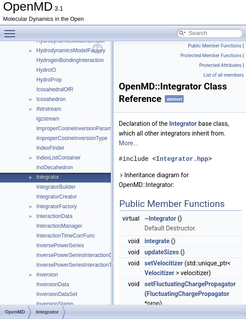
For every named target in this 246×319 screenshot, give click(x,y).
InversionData (52, 284)
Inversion (47, 275)
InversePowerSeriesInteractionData (78, 255)
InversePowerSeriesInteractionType (78, 265)
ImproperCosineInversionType (71, 138)
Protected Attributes (220, 65)
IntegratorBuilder (56, 187)
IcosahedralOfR (54, 89)
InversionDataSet (56, 294)
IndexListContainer (58, 158)
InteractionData (54, 216)
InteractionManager (59, 226)
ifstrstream (48, 109)
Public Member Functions (215, 46)
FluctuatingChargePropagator (188, 293)
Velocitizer (159, 272)
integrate (157, 241)
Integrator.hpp (182, 159)
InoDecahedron (54, 167)
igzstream (47, 119)
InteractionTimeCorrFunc (65, 236)
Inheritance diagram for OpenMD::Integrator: (154, 179)
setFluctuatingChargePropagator (190, 284)
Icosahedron (51, 99)
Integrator (47, 177)
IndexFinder (50, 148)
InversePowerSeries (60, 245)
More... (128, 143)
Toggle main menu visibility (12, 29)
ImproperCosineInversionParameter (78, 128)
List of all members (223, 75)
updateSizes (161, 252)
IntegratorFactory (56, 206)
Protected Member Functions (211, 55)
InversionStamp (54, 304)
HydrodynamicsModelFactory (70, 50)
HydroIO (46, 70)
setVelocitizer (163, 263)
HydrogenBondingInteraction (70, 60)
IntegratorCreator (56, 197)
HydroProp (49, 80)
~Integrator (160, 218)
